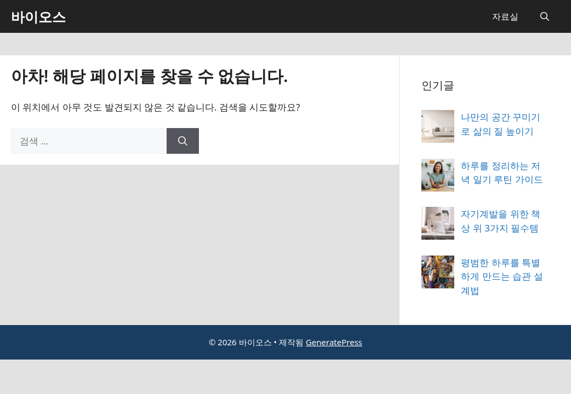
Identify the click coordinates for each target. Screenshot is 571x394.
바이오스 (38, 16)
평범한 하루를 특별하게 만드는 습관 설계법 (502, 276)
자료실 (505, 16)
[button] (544, 16)
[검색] (183, 141)
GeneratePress (334, 342)
